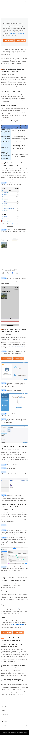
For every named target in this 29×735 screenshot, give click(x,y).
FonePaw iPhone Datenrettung (17, 33)
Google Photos (19, 608)
